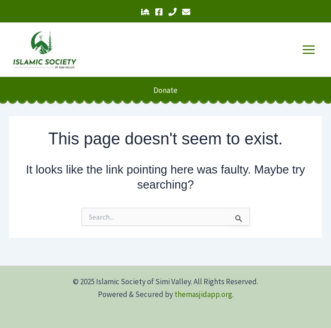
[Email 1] (186, 12)
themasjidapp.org (203, 294)
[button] (165, 90)
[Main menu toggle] (309, 49)
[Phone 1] (172, 12)
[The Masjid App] (145, 12)
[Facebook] (159, 12)
